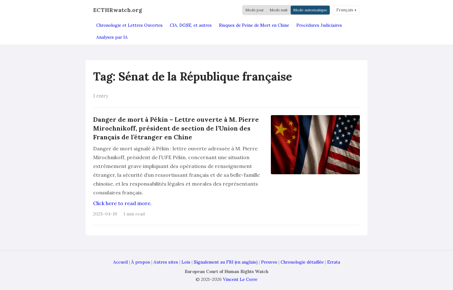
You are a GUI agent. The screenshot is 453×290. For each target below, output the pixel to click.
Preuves (269, 262)
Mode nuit (279, 10)
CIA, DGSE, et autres (191, 25)
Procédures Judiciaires (319, 25)
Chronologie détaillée (302, 262)
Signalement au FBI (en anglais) (226, 262)
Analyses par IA (112, 37)
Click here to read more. (122, 203)
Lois (186, 262)
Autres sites (166, 262)
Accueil (120, 262)
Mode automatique (310, 10)
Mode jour (254, 10)
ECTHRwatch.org (117, 10)
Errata (333, 262)
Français (344, 10)
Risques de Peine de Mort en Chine (254, 25)
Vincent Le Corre (240, 279)
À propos (140, 262)
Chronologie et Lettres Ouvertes (129, 25)
